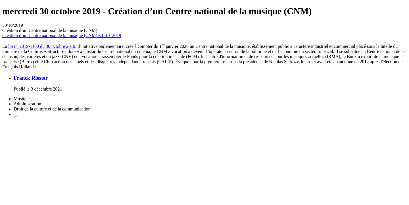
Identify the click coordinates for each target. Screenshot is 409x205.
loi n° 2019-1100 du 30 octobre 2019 (41, 46)
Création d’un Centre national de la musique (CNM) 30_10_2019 (61, 35)
